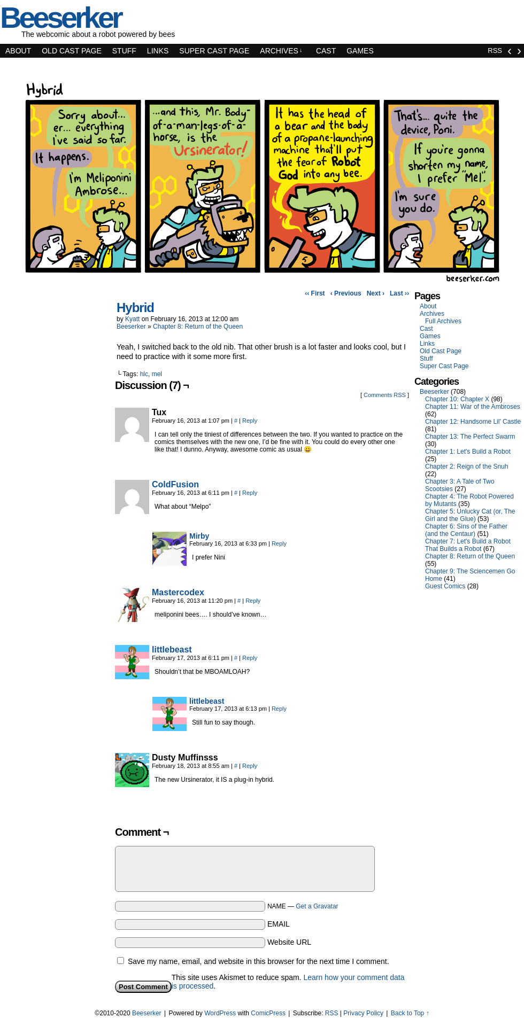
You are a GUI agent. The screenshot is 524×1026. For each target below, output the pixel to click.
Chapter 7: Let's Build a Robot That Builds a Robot (468, 545)
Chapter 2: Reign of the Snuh (466, 466)
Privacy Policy (363, 1013)
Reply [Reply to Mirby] (279, 543)
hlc (144, 374)
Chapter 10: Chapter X (457, 399)
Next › (375, 293)
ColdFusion (175, 484)
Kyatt (132, 319)
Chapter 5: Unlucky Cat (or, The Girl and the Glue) (470, 515)
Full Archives (443, 321)
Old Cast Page (72, 50)
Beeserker (131, 326)
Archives (281, 50)
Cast (326, 50)
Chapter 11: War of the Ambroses (472, 406)
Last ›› (399, 293)
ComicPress (268, 1013)
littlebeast (172, 649)
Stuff (124, 50)
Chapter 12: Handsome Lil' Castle (473, 421)
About (18, 50)
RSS (495, 50)
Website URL (289, 942)
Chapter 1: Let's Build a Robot (468, 451)
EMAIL (278, 924)
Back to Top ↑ (410, 1013)
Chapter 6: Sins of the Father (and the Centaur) (466, 530)
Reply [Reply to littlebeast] (249, 658)
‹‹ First (315, 293)
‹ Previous (345, 293)
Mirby (199, 536)
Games (360, 50)
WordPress (220, 1013)
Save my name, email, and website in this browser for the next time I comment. (258, 961)
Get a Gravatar (317, 906)
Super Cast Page (214, 50)
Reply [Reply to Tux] (249, 420)
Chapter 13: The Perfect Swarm (470, 436)
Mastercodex (178, 592)
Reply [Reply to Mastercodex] (252, 600)
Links (157, 50)
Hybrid (135, 307)
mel (157, 374)
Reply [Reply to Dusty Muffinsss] (249, 766)
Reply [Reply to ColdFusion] (249, 492)
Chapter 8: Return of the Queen (198, 326)
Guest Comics (445, 586)
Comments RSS (385, 395)
